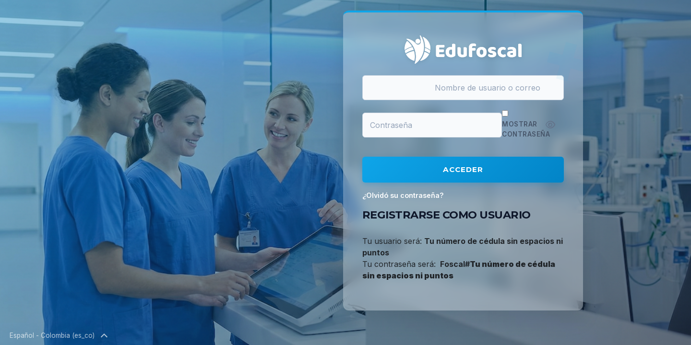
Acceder (463, 169)
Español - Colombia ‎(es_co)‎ (58, 336)
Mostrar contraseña (526, 129)
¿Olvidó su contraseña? (403, 195)
